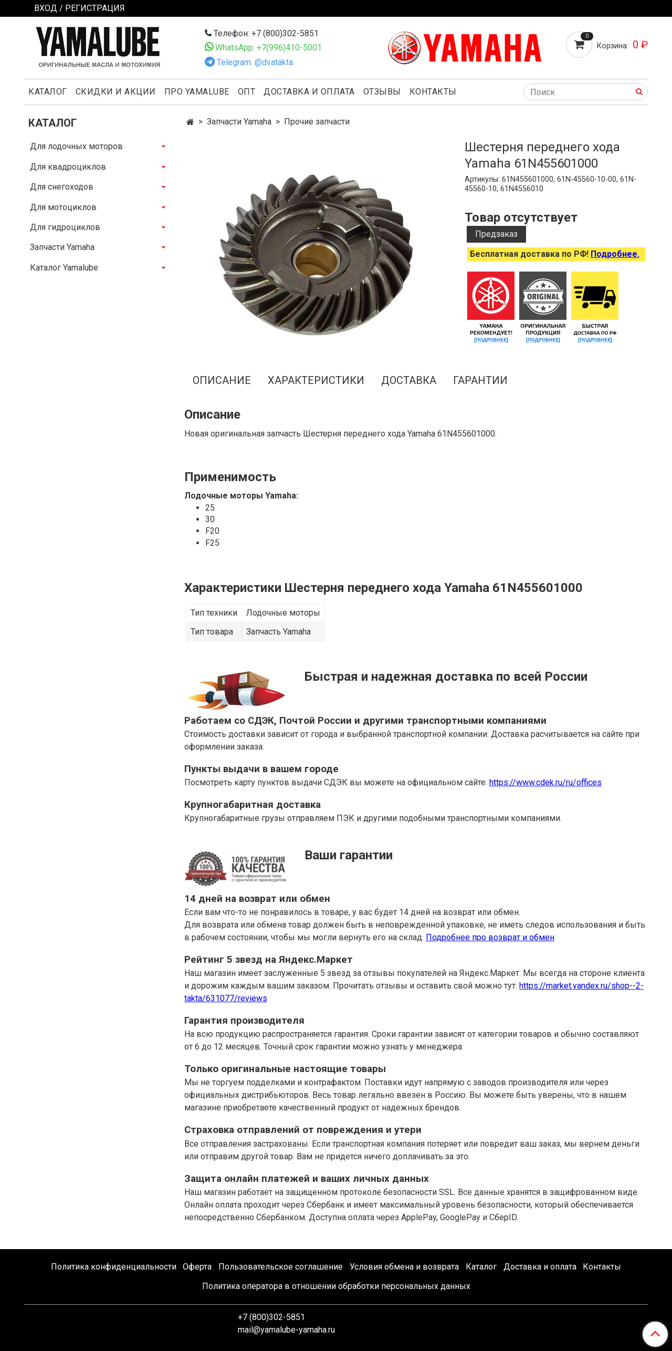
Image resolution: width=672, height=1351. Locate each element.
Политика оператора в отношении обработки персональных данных (336, 1286)
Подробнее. (615, 254)
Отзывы (382, 92)
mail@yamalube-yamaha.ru (286, 1330)
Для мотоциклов (63, 207)
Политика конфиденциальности (113, 1267)
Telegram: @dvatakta (255, 62)
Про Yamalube (196, 92)
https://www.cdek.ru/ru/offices (545, 782)
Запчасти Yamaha (239, 122)
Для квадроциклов (68, 167)
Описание (222, 380)
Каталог (47, 92)
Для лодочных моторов (76, 146)
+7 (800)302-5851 (271, 1317)
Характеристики (316, 380)
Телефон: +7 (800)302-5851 (266, 33)
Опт (247, 92)
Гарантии (480, 380)
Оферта (197, 1267)
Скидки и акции (116, 92)
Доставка (408, 380)
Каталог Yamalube (64, 268)
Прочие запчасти (317, 122)
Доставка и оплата (309, 92)
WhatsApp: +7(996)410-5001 (268, 48)
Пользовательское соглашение (280, 1267)
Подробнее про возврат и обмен (490, 937)
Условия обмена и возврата (404, 1267)
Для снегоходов (61, 187)
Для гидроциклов (65, 227)
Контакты (433, 92)
